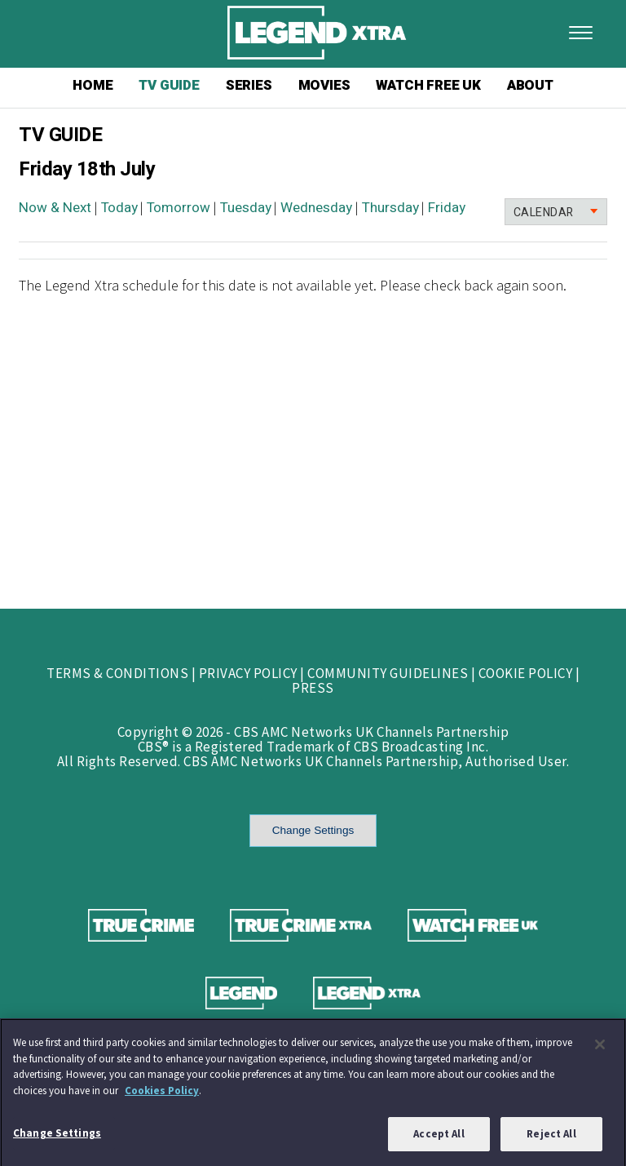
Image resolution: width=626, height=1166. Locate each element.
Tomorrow (178, 207)
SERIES (249, 85)
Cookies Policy (162, 1095)
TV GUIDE (169, 85)
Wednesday (316, 207)
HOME (92, 85)
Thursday (390, 207)
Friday (446, 207)
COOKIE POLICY (525, 673)
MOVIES (324, 85)
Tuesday (245, 207)
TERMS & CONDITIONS (117, 673)
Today (119, 207)
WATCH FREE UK (428, 85)
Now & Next (55, 207)
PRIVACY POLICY (248, 673)
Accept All (438, 1139)
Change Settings (313, 830)
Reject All (551, 1139)
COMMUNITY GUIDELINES (387, 673)
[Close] (600, 1048)
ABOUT (530, 85)
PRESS (313, 688)
